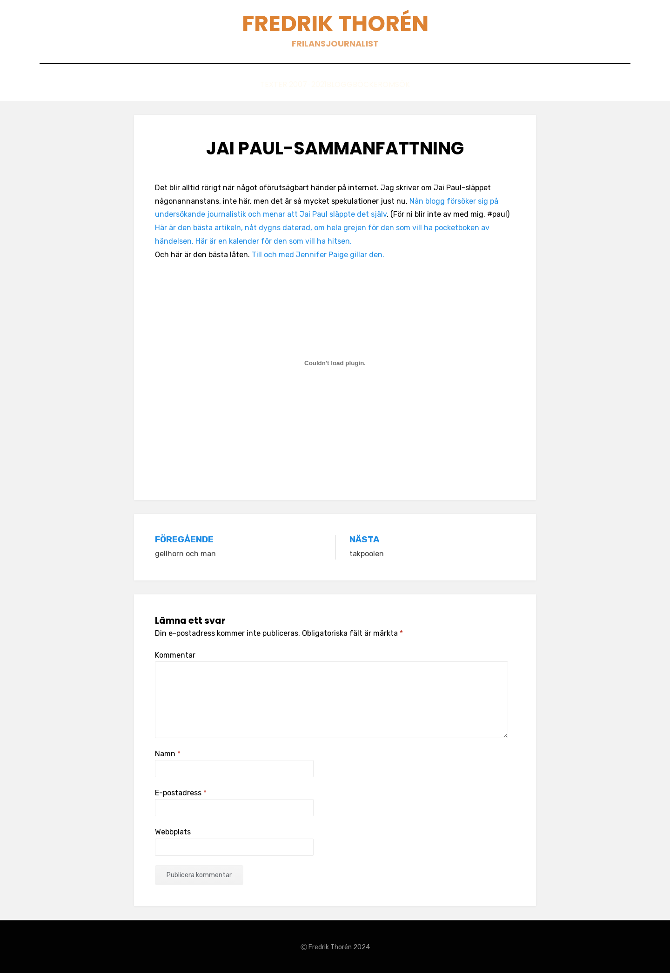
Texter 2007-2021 (262, 84)
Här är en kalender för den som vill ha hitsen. (273, 240)
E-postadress (181, 792)
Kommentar (175, 654)
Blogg (324, 84)
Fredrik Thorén (335, 23)
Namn (168, 752)
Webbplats (173, 831)
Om (404, 84)
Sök (433, 84)
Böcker (367, 84)
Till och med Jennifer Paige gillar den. (318, 253)
